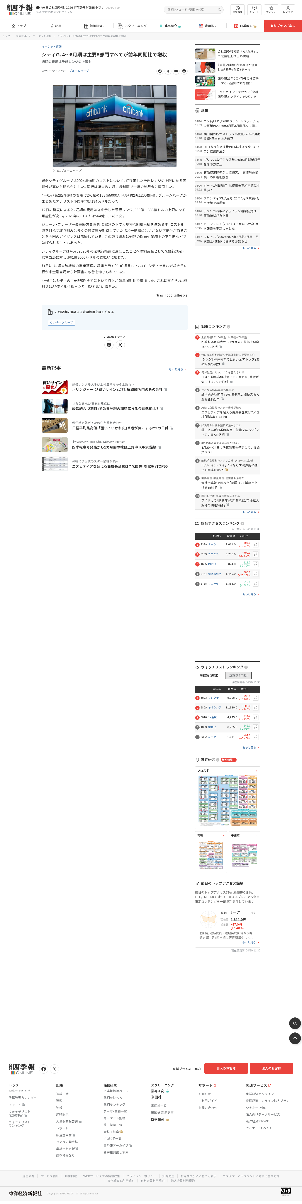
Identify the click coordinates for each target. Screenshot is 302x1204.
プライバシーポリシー (140, 1175)
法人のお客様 (273, 1068)
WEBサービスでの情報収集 (99, 1175)
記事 (57, 26)
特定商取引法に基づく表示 (200, 1175)
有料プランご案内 (282, 26)
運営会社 (24, 1175)
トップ (19, 26)
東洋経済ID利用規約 (120, 1179)
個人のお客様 (230, 1068)
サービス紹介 (46, 1175)
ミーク (212, 544)
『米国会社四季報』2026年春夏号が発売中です (72, 7)
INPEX (212, 564)
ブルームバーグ (80, 71)
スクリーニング (132, 26)
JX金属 (212, 717)
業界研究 (169, 26)
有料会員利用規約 (152, 1179)
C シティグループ (61, 322)
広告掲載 (68, 1175)
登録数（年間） (238, 675)
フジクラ (213, 697)
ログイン (288, 9)
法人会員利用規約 (183, 1179)
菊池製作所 (215, 573)
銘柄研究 (94, 26)
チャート (254, 10)
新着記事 (21, 36)
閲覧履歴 (238, 9)
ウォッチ (271, 9)
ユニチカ (213, 554)
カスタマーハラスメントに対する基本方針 (254, 1175)
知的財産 (169, 1175)
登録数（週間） (209, 675)
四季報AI (245, 26)
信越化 (212, 727)
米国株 (207, 26)
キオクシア (214, 707)
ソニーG (213, 583)
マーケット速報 (42, 36)
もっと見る (176, 369)
